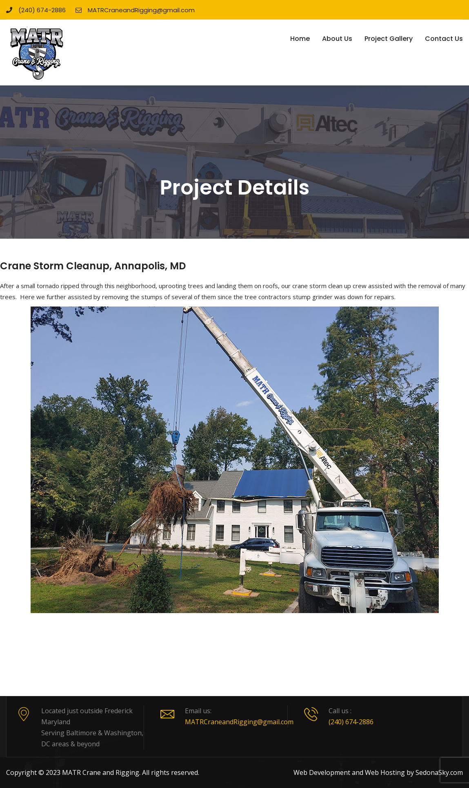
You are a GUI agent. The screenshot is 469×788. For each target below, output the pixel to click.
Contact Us (444, 38)
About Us (337, 38)
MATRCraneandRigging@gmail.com (135, 10)
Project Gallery (389, 38)
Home (300, 38)
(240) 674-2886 (36, 10)
